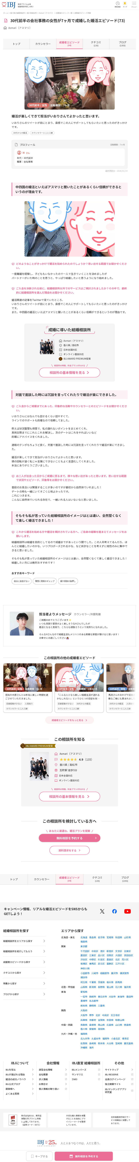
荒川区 (125, 959)
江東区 (92, 955)
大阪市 (84, 1015)
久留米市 (96, 1038)
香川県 (84, 1029)
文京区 (118, 951)
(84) (69, 43)
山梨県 (84, 987)
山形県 (127, 937)
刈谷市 (112, 996)
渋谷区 (84, 959)
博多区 (125, 1038)
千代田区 (85, 951)
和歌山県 (119, 1020)
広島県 (110, 1025)
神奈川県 (85, 968)
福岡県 (84, 1034)
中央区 (94, 951)
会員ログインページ (119, 1079)
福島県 (84, 941)
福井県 (127, 987)
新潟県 (92, 987)
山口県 (118, 1025)
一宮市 (84, 996)
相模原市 (104, 973)
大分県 (110, 1043)
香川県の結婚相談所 (17, 13)
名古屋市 (93, 1001)
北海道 (84, 937)
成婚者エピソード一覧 (64, 13)
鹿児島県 (128, 1043)
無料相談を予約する (86, 1156)
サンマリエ (86, 1074)
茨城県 (101, 982)
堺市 (91, 1015)
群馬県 (118, 982)
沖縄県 (84, 1047)
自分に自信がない (21, 581)
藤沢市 (114, 973)
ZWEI (86, 1079)
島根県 (92, 1025)
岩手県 (101, 937)
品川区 (101, 955)
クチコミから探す (24, 973)
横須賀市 (124, 973)
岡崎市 (92, 996)
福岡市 (105, 1038)
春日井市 (102, 996)
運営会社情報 (53, 1069)
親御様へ (20, 1089)
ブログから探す (24, 995)
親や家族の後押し (68, 581)
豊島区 (110, 959)
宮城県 (110, 937)
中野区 (92, 959)
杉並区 (101, 959)
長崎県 (92, 1043)
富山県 (110, 987)
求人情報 (53, 1079)
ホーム (5, 13)
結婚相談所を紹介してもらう (24, 952)
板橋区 (84, 963)
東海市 (121, 996)
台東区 (127, 951)
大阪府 (84, 1010)
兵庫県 (84, 1020)
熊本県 (101, 1043)
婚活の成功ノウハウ (20, 1079)
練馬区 (92, 963)
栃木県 (110, 982)
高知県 (101, 1029)
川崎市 (94, 973)
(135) (96, 43)
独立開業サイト (119, 1084)
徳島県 (127, 1025)
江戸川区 (119, 963)
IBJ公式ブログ (20, 1084)
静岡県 (92, 1005)
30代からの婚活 (20, 132)
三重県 (101, 1005)
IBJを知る (20, 1069)
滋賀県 (101, 1020)
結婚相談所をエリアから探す (24, 941)
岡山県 (101, 1025)
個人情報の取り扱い (53, 1089)
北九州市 (85, 1038)
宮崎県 (118, 1043)
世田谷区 (128, 955)
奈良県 (110, 1020)
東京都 (84, 946)
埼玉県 (84, 982)
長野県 (101, 987)
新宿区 (110, 951)
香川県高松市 (32, 13)
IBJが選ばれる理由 (20, 1074)
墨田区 (84, 955)
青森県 (92, 937)
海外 (91, 1047)
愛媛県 (92, 1029)
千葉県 (92, 982)
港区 (102, 951)
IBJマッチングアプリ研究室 (119, 1090)
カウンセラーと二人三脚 (42, 132)
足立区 (101, 963)
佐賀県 (84, 1043)
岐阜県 (84, 1005)
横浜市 (84, 977)
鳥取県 (84, 1025)
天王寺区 (115, 1015)
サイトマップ (119, 1069)
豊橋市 (84, 1001)
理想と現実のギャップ (44, 581)
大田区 (118, 955)
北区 (117, 959)
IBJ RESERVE (119, 1074)
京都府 (92, 1020)
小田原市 (85, 973)
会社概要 (53, 1074)
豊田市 (129, 996)
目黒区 (110, 955)
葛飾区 (110, 963)
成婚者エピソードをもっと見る (67, 720)
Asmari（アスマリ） (46, 13)
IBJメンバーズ (86, 1069)
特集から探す (24, 984)
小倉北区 (115, 1038)
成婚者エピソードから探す (24, 963)
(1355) (122, 43)
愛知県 (84, 992)
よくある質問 (20, 1093)
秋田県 (118, 937)
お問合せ (53, 1084)
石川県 (118, 987)
